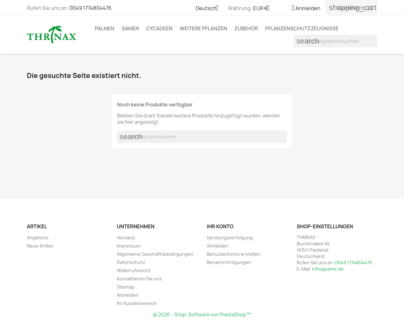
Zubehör (246, 28)
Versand (126, 238)
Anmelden (128, 295)
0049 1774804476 (90, 7)
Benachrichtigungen (229, 262)
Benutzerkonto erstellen (233, 254)
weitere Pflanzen (203, 28)
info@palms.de (328, 269)
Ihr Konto (220, 226)
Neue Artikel (40, 246)
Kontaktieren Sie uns (139, 279)
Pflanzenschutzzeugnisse (302, 28)
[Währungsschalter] (263, 8)
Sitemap (125, 287)
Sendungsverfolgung (230, 238)
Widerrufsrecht (134, 270)
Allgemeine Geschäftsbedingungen (155, 254)
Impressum (129, 246)
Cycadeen (159, 28)
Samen (130, 28)
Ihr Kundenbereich (137, 303)
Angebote (38, 238)
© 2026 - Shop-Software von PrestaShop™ (202, 314)
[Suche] (335, 41)
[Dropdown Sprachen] (209, 8)
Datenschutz (131, 262)
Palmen (104, 28)
